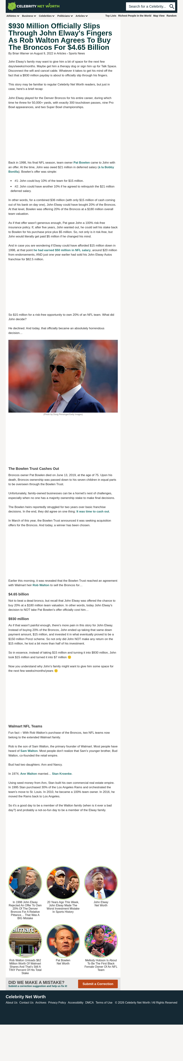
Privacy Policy (57, 1002)
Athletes (12, 15)
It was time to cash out (92, 511)
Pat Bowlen (81, 162)
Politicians (65, 15)
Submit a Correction (98, 984)
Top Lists (110, 15)
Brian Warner (21, 53)
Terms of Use (104, 1002)
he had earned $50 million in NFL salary (62, 250)
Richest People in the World (134, 15)
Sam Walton (29, 751)
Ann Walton (28, 773)
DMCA (89, 1002)
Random (172, 15)
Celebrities (47, 15)
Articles (82, 15)
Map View (159, 15)
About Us (12, 1002)
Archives (40, 1002)
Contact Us (26, 1002)
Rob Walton (41, 585)
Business (29, 15)
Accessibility (75, 1002)
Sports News (77, 53)
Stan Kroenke (62, 773)
